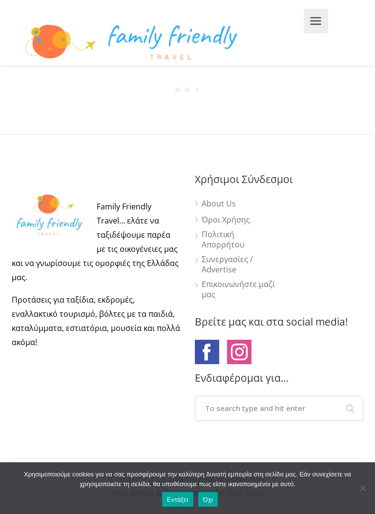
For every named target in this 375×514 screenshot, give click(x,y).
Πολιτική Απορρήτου (223, 239)
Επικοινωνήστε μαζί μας (238, 289)
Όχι (208, 499)
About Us (219, 204)
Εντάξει (177, 499)
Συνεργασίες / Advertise (227, 264)
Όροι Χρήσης (226, 220)
